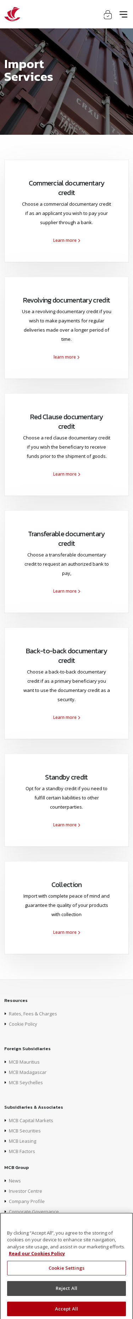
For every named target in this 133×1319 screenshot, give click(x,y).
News (15, 1180)
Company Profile (27, 1201)
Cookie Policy (23, 1024)
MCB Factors (22, 1151)
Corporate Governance (34, 1211)
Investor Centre (25, 1191)
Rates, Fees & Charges (33, 1013)
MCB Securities (25, 1130)
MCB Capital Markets (31, 1120)
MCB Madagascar (27, 1072)
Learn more (66, 240)
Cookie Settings (66, 1271)
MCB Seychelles (26, 1082)
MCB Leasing (22, 1141)
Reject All (66, 1291)
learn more (66, 357)
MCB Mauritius (24, 1062)
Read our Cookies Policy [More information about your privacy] (37, 1257)
